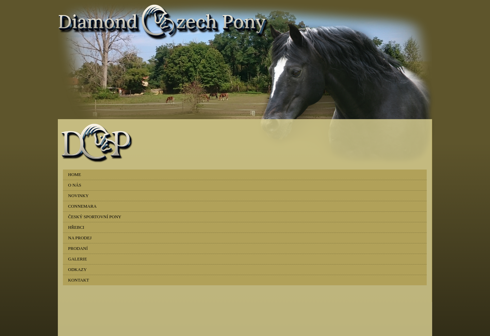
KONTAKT (78, 280)
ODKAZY (77, 269)
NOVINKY (78, 195)
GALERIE (77, 258)
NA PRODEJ (80, 237)
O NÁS (74, 185)
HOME (74, 174)
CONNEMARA (82, 206)
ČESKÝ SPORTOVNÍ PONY (94, 216)
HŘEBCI (76, 227)
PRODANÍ (78, 248)
